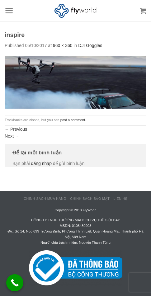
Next (12, 136)
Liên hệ (120, 198)
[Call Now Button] (14, 282)
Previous (16, 129)
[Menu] (9, 10)
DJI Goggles (90, 45)
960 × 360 (63, 45)
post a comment (72, 120)
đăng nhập (41, 163)
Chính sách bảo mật (90, 198)
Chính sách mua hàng (45, 198)
